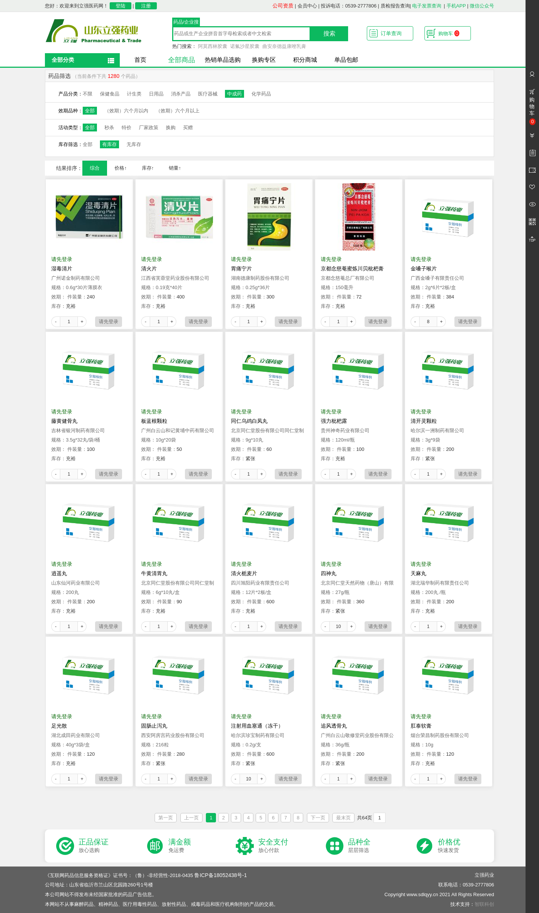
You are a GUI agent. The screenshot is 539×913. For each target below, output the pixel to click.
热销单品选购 (223, 60)
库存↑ (148, 168)
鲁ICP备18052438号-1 (220, 875)
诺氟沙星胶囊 (244, 46)
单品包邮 (346, 60)
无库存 (134, 144)
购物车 (448, 33)
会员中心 (307, 6)
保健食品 (109, 94)
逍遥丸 (59, 573)
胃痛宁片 (241, 269)
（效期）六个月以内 (126, 110)
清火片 (149, 269)
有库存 (109, 144)
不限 (87, 94)
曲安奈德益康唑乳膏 (284, 46)
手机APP (456, 6)
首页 (140, 60)
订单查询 (391, 33)
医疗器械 (207, 94)
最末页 (343, 818)
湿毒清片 (61, 269)
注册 (146, 6)
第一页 (165, 818)
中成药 (234, 94)
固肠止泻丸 (154, 726)
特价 (126, 127)
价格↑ (121, 168)
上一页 (191, 818)
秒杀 (109, 127)
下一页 (318, 818)
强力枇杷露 (334, 421)
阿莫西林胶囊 (212, 46)
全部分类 (63, 60)
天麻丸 (418, 573)
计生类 (134, 94)
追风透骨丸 (334, 726)
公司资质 (282, 6)
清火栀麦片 (244, 573)
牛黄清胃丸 (154, 573)
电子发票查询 (426, 6)
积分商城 (305, 60)
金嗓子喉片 (424, 269)
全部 (90, 110)
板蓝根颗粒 (154, 421)
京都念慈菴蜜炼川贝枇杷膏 (352, 269)
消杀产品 (181, 94)
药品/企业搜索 (186, 23)
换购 (171, 127)
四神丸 (329, 573)
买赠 (188, 127)
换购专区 (264, 60)
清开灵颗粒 (424, 421)
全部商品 (181, 60)
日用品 (156, 94)
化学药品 (261, 94)
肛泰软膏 (421, 726)
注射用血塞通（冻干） (257, 726)
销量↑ (175, 168)
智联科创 (484, 904)
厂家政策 (148, 127)
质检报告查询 (395, 6)
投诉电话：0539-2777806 (349, 6)
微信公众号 (482, 6)
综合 (95, 168)
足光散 (59, 726)
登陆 (120, 6)
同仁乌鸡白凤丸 (249, 421)
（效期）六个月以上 (178, 110)
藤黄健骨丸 (64, 421)
